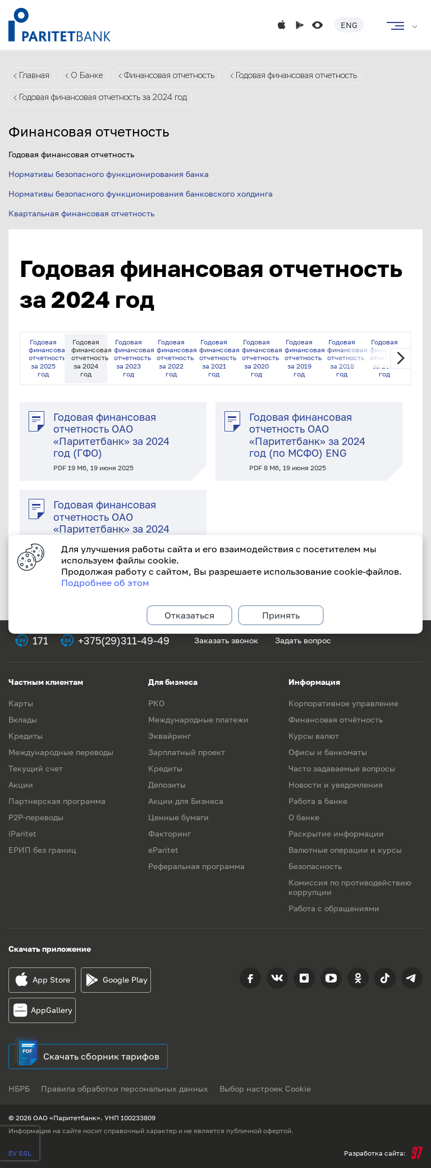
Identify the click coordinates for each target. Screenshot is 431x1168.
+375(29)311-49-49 (123, 640)
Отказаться (189, 615)
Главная (34, 75)
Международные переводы (60, 752)
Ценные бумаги (178, 817)
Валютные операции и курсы (345, 850)
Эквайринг (169, 735)
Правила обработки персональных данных (124, 1088)
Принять (281, 615)
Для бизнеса (173, 682)
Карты (20, 703)
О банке (303, 817)
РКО (156, 703)
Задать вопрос (303, 640)
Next (400, 358)
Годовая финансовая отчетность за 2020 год (260, 358)
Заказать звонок (226, 640)
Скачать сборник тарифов (101, 1056)
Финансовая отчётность (335, 719)
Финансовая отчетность (169, 75)
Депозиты (167, 784)
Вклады (22, 719)
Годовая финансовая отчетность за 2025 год (47, 358)
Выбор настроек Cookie (265, 1088)
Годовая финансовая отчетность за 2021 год (217, 358)
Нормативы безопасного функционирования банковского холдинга (140, 193)
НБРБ (19, 1088)
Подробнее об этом (105, 582)
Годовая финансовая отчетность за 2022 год (174, 358)
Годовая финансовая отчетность (296, 75)
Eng (349, 25)
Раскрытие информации (336, 833)
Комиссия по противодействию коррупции (349, 887)
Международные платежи (198, 719)
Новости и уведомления (335, 784)
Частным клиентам (45, 682)
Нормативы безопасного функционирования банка (108, 174)
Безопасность (315, 866)
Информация (314, 682)
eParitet (163, 850)
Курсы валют (313, 735)
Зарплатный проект (186, 752)
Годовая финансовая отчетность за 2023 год (132, 358)
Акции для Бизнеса (185, 801)
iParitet (22, 833)
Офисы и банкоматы (327, 752)
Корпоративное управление (343, 703)
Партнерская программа (57, 801)
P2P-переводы (35, 817)
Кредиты (25, 735)
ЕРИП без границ (42, 850)
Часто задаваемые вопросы (341, 768)
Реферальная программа (196, 866)
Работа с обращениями (333, 908)
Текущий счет (35, 768)
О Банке (87, 75)
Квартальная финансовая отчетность (81, 213)
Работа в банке (317, 801)
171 (40, 640)
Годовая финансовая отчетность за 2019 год (302, 358)
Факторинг (169, 833)
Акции (20, 784)
